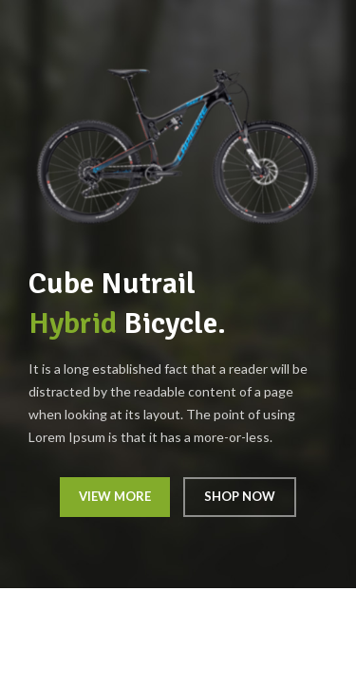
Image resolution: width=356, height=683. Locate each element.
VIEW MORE (115, 496)
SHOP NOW (239, 496)
